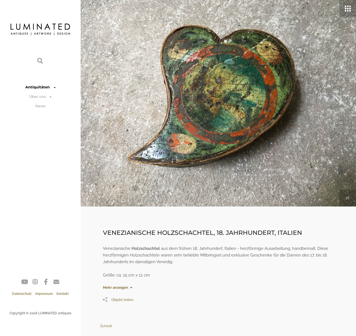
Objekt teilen (118, 299)
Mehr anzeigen (115, 287)
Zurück (106, 326)
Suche (40, 60)
